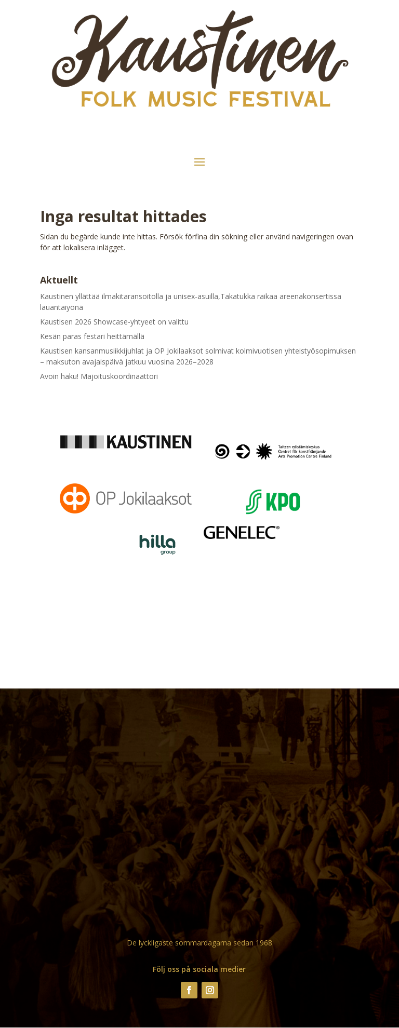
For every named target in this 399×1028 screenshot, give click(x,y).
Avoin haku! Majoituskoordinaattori (99, 376)
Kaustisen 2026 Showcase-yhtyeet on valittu (114, 322)
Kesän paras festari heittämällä (92, 336)
